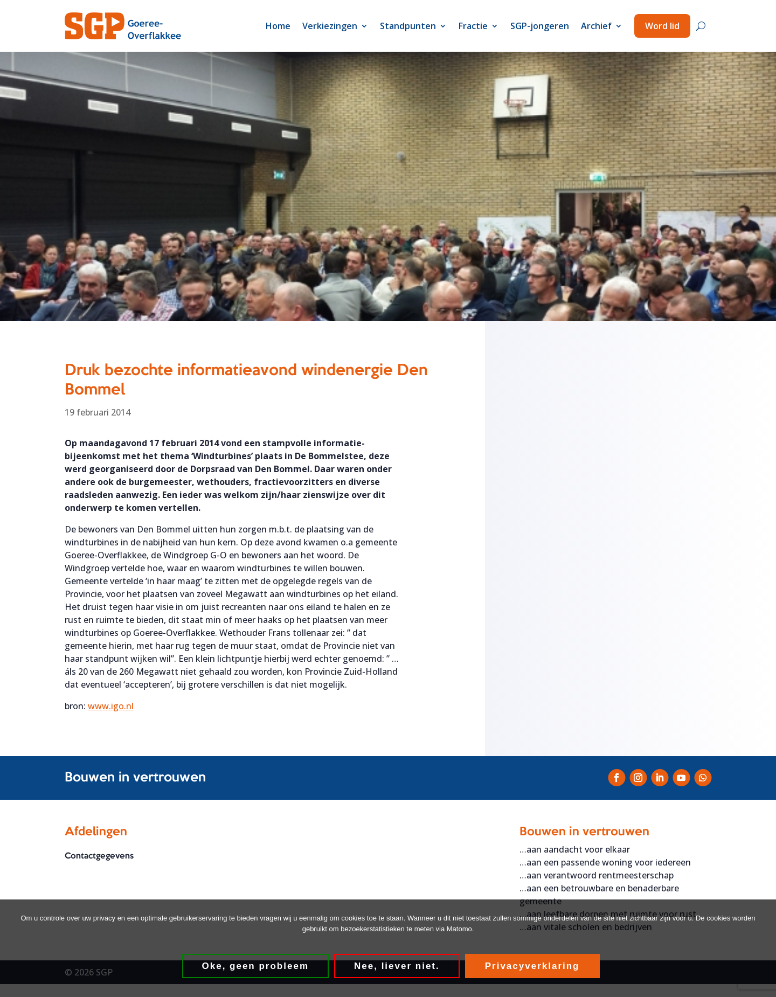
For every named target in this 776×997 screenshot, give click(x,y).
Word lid (662, 26)
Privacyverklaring (532, 966)
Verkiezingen (329, 26)
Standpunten (408, 26)
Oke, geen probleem (255, 966)
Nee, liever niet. (397, 966)
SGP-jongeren (539, 26)
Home (278, 26)
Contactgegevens (99, 856)
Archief (596, 26)
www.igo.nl (111, 706)
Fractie (473, 26)
